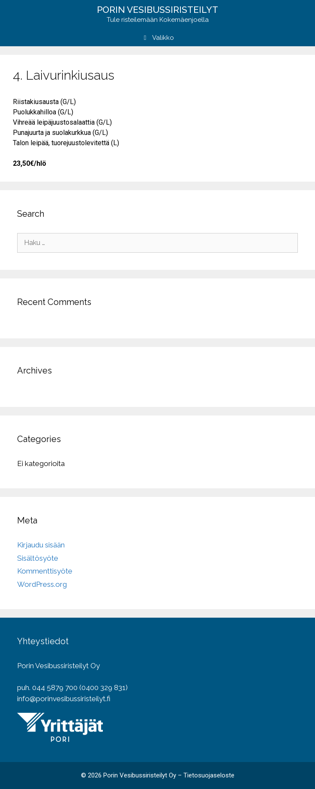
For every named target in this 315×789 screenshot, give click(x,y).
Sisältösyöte (37, 558)
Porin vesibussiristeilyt (157, 9)
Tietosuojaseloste (208, 775)
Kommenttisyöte (44, 571)
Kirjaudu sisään (41, 545)
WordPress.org (42, 584)
